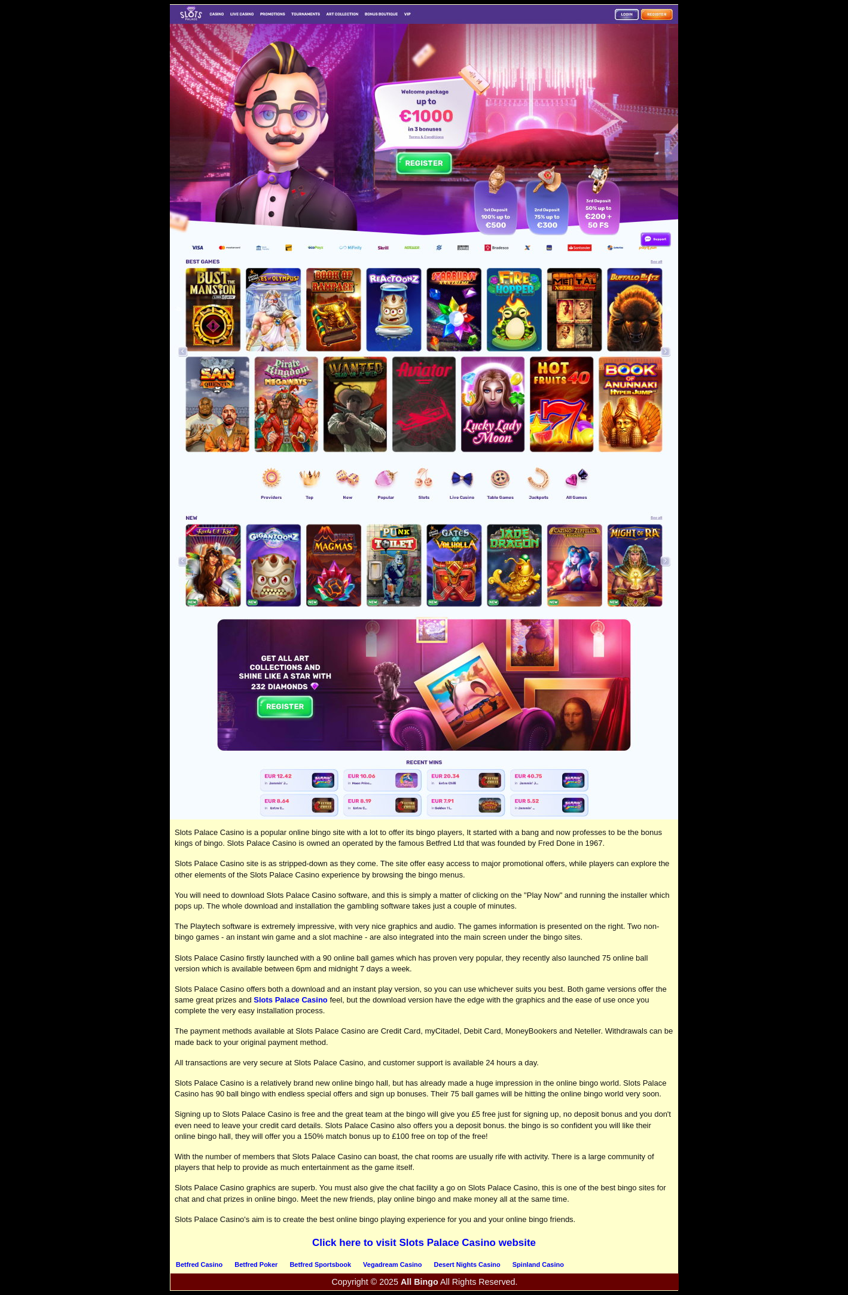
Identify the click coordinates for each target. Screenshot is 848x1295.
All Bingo (419, 1282)
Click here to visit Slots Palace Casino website (424, 1242)
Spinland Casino (538, 1264)
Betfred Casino (199, 1264)
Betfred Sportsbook (320, 1264)
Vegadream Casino (392, 1264)
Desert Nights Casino (467, 1264)
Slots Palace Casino (291, 999)
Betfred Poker (255, 1264)
